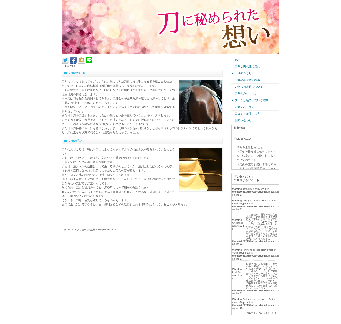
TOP (238, 59)
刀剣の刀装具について (249, 86)
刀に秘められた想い (87, 229)
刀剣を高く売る (244, 107)
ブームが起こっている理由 (252, 100)
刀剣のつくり (243, 73)
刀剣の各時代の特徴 (247, 80)
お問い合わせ (243, 120)
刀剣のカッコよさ (246, 93)
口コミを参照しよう (247, 113)
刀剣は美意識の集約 (247, 66)
